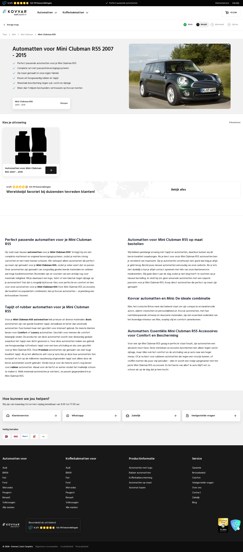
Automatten (47, 12)
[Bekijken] (51, 170)
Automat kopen (137, 488)
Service (197, 458)
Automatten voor (14, 458)
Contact (196, 493)
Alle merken (8, 507)
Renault (6, 497)
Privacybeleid (82, 546)
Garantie (196, 468)
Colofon (196, 478)
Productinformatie (142, 458)
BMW (5, 473)
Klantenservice (222, 3)
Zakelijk (235, 3)
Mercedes (7, 488)
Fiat (4, 478)
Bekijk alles (178, 189)
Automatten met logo (140, 468)
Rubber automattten (140, 473)
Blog (194, 502)
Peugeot (6, 493)
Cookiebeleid (66, 546)
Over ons (196, 488)
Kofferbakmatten (76, 12)
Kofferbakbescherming (140, 478)
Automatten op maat (140, 483)
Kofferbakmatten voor (81, 458)
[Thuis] (18, 12)
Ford (4, 483)
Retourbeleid (198, 473)
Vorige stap (10, 25)
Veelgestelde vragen (203, 483)
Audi (4, 468)
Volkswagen (8, 502)
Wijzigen (64, 103)
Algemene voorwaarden (46, 546)
